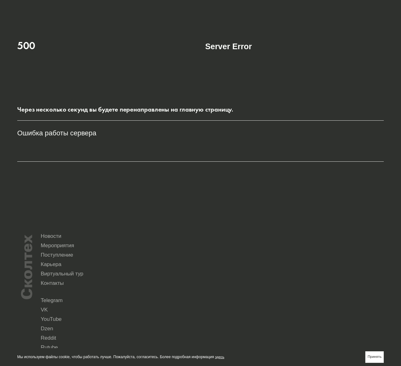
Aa (380, 8)
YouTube (304, 294)
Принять (374, 356)
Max (208, 303)
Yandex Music (308, 299)
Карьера (215, 275)
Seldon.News (354, 299)
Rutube (257, 299)
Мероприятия (281, 264)
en (358, 8)
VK (253, 294)
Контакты (335, 275)
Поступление (340, 264)
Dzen (347, 294)
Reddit (210, 299)
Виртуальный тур (286, 275)
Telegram (213, 294)
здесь (220, 356)
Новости (215, 264)
